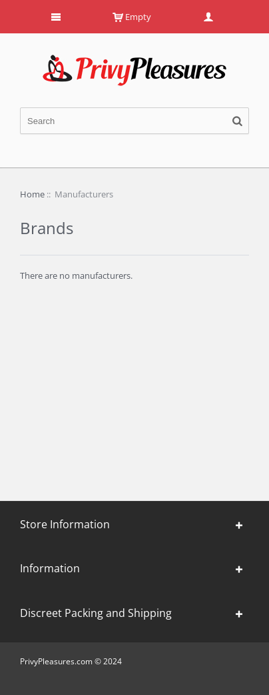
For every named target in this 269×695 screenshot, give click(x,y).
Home (32, 194)
